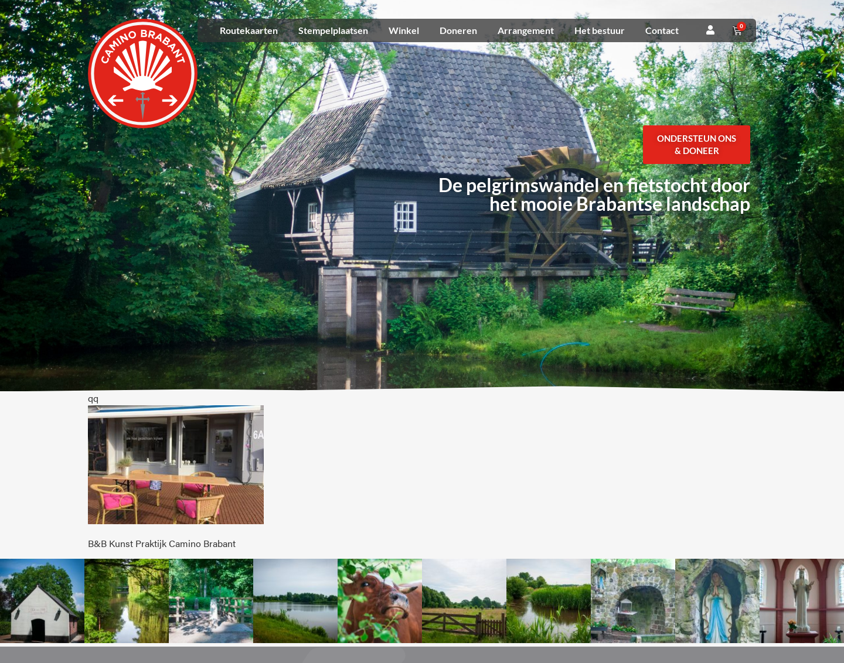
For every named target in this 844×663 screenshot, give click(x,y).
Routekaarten (249, 30)
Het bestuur (599, 30)
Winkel (404, 30)
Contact (662, 30)
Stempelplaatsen (333, 30)
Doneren (458, 30)
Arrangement (526, 30)
